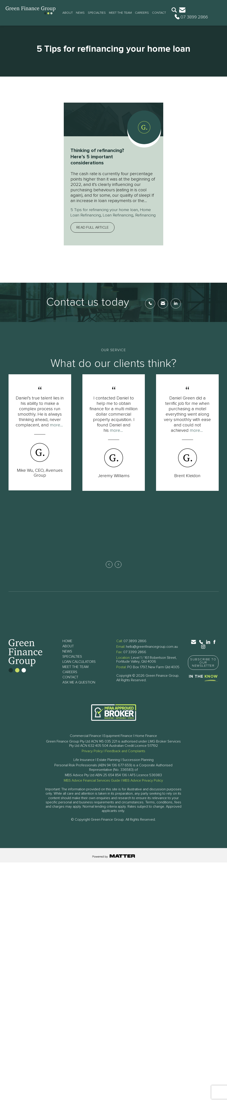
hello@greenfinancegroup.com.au (152, 653)
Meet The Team (120, 12)
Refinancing (82, 220)
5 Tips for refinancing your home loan (107, 209)
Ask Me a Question (78, 688)
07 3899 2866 (134, 647)
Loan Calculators (79, 668)
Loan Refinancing (135, 215)
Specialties (97, 12)
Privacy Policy (92, 757)
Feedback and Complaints (125, 757)
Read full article (92, 233)
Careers (142, 12)
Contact (159, 12)
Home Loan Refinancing (94, 215)
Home (67, 647)
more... (56, 430)
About (67, 12)
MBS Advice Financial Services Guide (92, 787)
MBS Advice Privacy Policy (143, 787)
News (80, 12)
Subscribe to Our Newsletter (203, 669)
